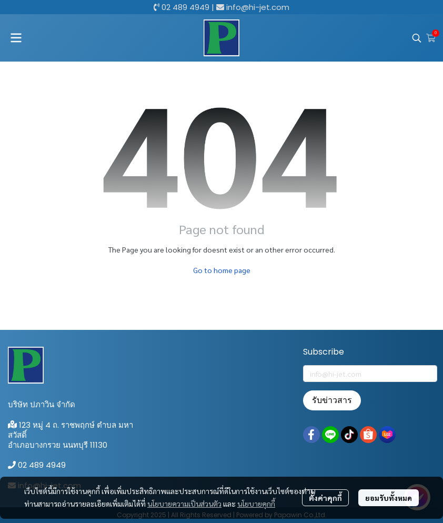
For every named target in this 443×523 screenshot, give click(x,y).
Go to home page (221, 270)
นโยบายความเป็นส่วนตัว (184, 503)
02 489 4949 (185, 7)
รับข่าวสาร (332, 400)
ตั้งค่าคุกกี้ (325, 497)
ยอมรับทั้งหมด (388, 497)
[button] (416, 38)
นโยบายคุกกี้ (256, 503)
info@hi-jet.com (257, 7)
